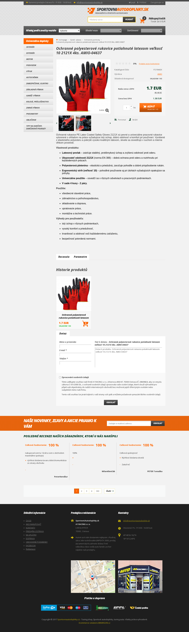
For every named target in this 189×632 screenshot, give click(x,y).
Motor (29, 59)
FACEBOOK (31, 545)
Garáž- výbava (33, 95)
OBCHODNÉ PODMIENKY (37, 542)
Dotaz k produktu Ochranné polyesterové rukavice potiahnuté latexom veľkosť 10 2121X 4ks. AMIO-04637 (128, 357)
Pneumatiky (32, 113)
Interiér (30, 47)
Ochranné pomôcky (92, 40)
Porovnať (122, 119)
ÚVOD (28, 520)
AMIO (159, 74)
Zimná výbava (33, 107)
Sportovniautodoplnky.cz (68, 619)
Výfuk (29, 71)
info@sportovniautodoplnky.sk (89, 2)
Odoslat (157, 423)
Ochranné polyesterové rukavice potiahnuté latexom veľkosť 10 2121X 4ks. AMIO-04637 (74, 316)
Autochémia (32, 77)
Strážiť (134, 119)
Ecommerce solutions (88, 622)
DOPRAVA (30, 538)
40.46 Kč (158, 92)
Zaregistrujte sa (157, 2)
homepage (63, 39)
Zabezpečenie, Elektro (37, 83)
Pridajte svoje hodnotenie (149, 64)
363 (97, 491)
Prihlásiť (143, 2)
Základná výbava (34, 89)
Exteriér (30, 53)
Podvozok (31, 65)
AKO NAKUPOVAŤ (33, 524)
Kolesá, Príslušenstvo (37, 101)
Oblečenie (31, 119)
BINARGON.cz (104, 622)
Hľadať (129, 19)
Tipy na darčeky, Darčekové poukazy (36, 127)
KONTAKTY (30, 527)
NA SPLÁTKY (31, 535)
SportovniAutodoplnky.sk (118, 11)
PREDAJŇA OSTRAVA (35, 531)
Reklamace (30, 549)
